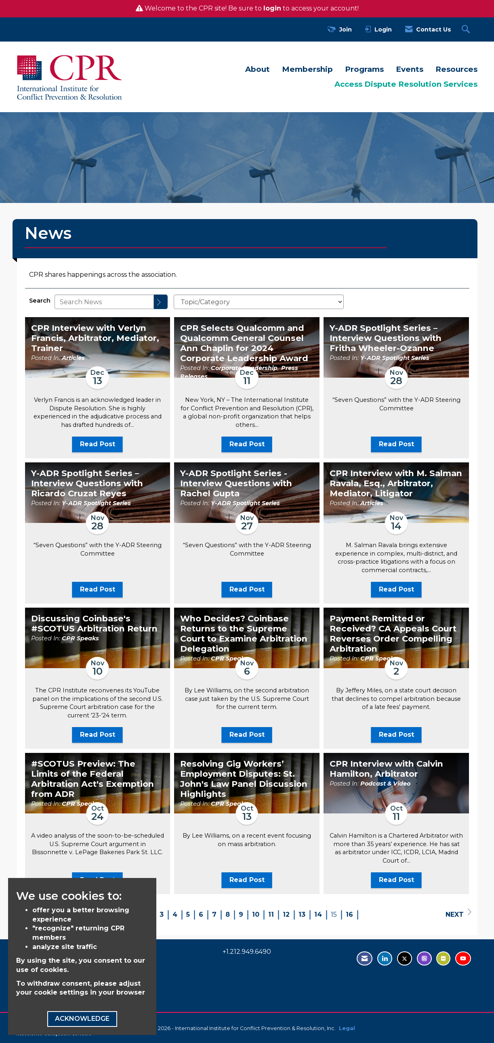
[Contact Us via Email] (364, 958)
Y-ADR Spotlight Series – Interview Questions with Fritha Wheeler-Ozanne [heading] (385, 338)
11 (271, 914)
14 (318, 914)
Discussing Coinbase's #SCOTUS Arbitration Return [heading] (94, 623)
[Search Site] (467, 30)
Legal (347, 1028)
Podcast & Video (385, 783)
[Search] (161, 302)
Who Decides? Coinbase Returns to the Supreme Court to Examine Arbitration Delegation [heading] (243, 634)
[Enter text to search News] (104, 302)
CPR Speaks (80, 638)
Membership (307, 69)
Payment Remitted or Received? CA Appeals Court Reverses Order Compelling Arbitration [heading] (393, 634)
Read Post (97, 444)
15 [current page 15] (334, 914)
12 (286, 914)
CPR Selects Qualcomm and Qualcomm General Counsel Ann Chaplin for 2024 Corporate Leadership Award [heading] (244, 343)
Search (39, 300)
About (257, 69)
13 (302, 914)
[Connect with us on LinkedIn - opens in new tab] (384, 958)
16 (349, 914)
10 (255, 914)
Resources (456, 69)
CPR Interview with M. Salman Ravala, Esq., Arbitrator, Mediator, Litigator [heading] (396, 483)
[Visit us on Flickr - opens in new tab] (443, 958)
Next (458, 913)
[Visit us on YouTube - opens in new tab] (463, 958)
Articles (73, 358)
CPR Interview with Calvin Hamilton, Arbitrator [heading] (386, 769)
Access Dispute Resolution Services (405, 84)
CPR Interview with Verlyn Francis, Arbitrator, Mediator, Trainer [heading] (95, 338)
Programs (364, 69)
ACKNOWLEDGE (82, 1018)
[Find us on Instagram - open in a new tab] (424, 958)
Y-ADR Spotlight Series (394, 358)
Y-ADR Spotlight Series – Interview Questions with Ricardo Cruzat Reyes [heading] (87, 483)
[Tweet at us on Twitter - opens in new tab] (404, 958)
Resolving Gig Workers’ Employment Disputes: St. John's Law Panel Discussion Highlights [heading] (243, 779)
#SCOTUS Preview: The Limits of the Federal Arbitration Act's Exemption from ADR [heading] (92, 779)
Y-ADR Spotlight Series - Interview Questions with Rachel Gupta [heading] (236, 483)
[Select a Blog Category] (259, 302)
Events (409, 69)
